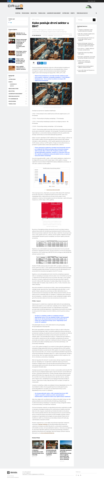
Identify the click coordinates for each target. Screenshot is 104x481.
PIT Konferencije (13, 98)
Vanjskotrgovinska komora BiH (53, 189)
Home (33, 19)
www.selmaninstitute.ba (47, 433)
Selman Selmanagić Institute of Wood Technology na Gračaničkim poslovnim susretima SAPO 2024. (21, 44)
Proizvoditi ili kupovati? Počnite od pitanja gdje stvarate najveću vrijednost (86, 39)
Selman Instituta (42, 424)
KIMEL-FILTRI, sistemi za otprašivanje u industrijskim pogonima (84, 62)
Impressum (24, 474)
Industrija (34, 13)
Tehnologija (41, 13)
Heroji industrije (13, 88)
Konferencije (13, 84)
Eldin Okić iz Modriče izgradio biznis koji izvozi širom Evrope (86, 34)
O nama (29, 474)
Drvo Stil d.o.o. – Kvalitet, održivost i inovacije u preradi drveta (86, 49)
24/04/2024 (45, 35)
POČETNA (17, 13)
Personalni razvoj (82, 13)
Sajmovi (12, 85)
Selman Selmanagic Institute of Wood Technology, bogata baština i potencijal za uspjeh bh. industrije (86, 44)
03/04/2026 (34, 456)
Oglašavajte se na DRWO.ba (38, 474)
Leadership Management (54, 13)
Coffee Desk (65, 13)
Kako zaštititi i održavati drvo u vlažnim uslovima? (21, 68)
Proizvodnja (25, 13)
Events (73, 13)
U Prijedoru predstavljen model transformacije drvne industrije (85, 30)
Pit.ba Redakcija (36, 35)
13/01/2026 (62, 461)
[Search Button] (94, 20)
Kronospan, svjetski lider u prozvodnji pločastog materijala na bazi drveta (86, 57)
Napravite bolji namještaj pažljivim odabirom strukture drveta (86, 67)
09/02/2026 (48, 456)
